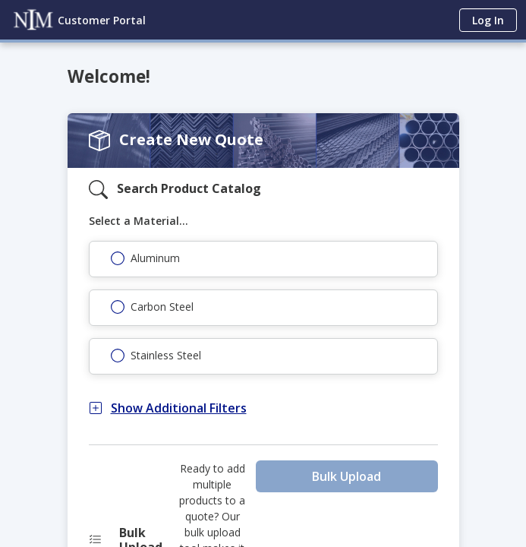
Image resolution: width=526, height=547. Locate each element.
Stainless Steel (166, 355)
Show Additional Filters (168, 408)
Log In (488, 20)
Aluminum (155, 258)
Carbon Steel (162, 306)
